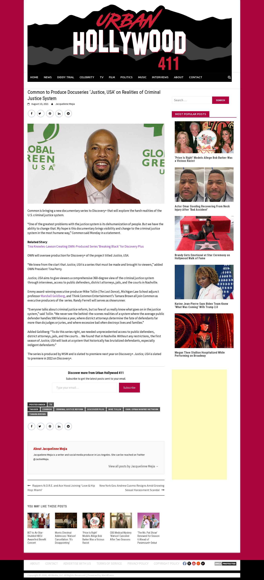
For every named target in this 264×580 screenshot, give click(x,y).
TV (101, 77)
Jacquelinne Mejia (65, 104)
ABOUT (179, 77)
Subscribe (129, 387)
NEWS (48, 77)
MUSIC (142, 77)
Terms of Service (109, 563)
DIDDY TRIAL (65, 77)
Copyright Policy (166, 563)
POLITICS (126, 77)
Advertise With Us (77, 563)
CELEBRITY (87, 77)
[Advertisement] (199, 425)
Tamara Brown (37, 414)
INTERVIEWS (160, 77)
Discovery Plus (95, 409)
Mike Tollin (114, 409)
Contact (51, 563)
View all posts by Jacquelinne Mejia (134, 466)
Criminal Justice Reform (69, 409)
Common (47, 409)
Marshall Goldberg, (53, 296)
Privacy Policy (137, 563)
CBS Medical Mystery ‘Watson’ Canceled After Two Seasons (120, 536)
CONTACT (195, 77)
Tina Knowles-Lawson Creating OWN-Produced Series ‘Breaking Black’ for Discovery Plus (85, 246)
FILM (112, 77)
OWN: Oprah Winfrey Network (141, 409)
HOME (34, 77)
